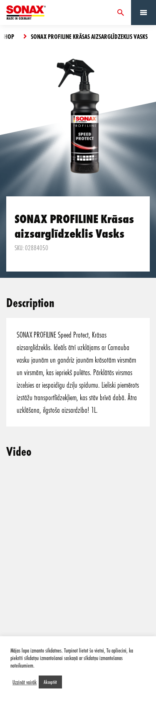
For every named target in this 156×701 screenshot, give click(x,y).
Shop (8, 36)
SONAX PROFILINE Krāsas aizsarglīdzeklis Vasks (89, 36)
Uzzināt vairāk (24, 682)
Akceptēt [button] (50, 681)
